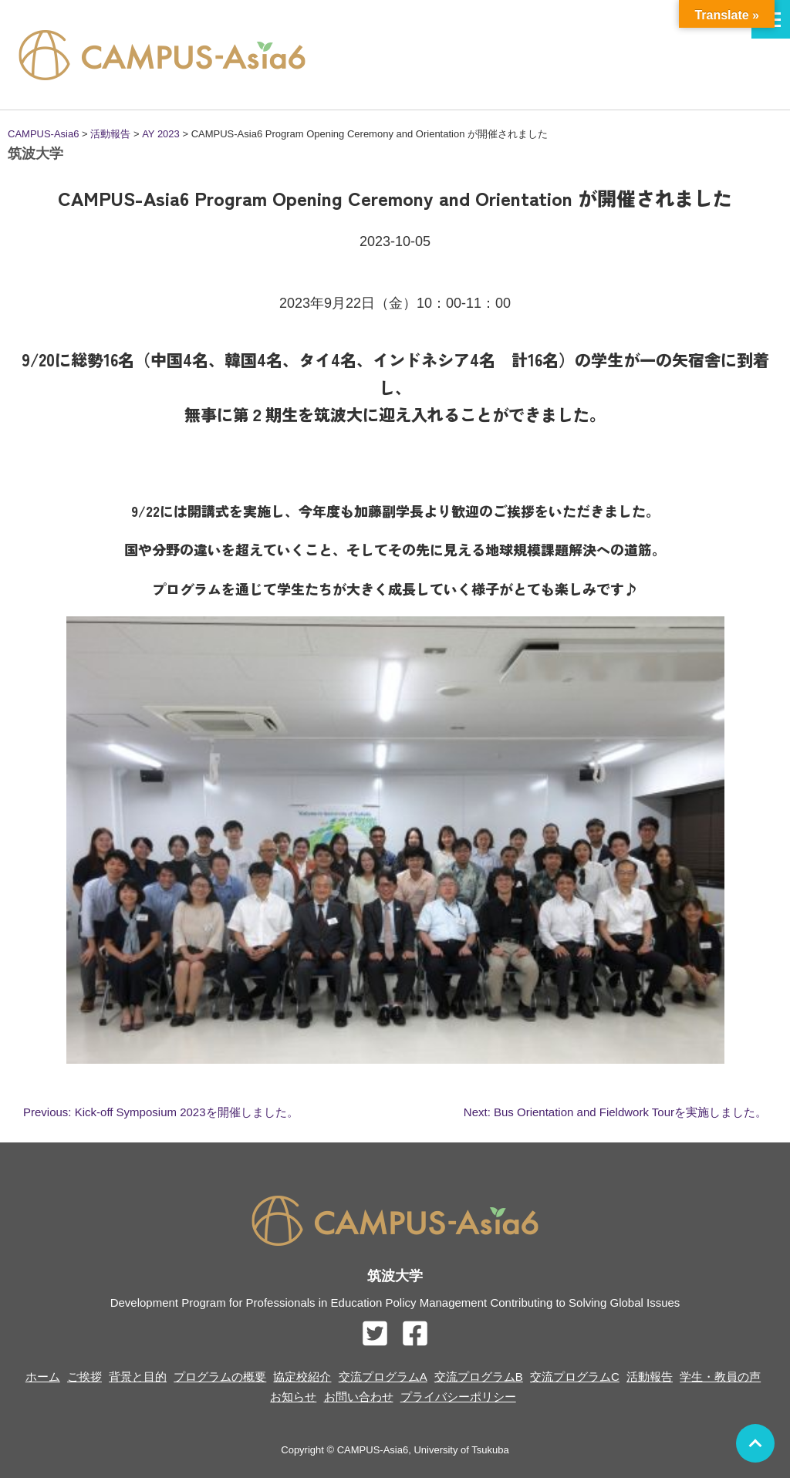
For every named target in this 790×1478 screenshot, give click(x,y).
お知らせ (293, 1396)
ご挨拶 (84, 1376)
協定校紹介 (302, 1376)
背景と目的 (138, 1376)
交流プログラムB (478, 1376)
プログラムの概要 (220, 1376)
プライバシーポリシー (458, 1396)
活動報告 (649, 1376)
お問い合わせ (358, 1396)
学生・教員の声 (720, 1376)
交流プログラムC (575, 1376)
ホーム (42, 1376)
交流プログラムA (383, 1376)
